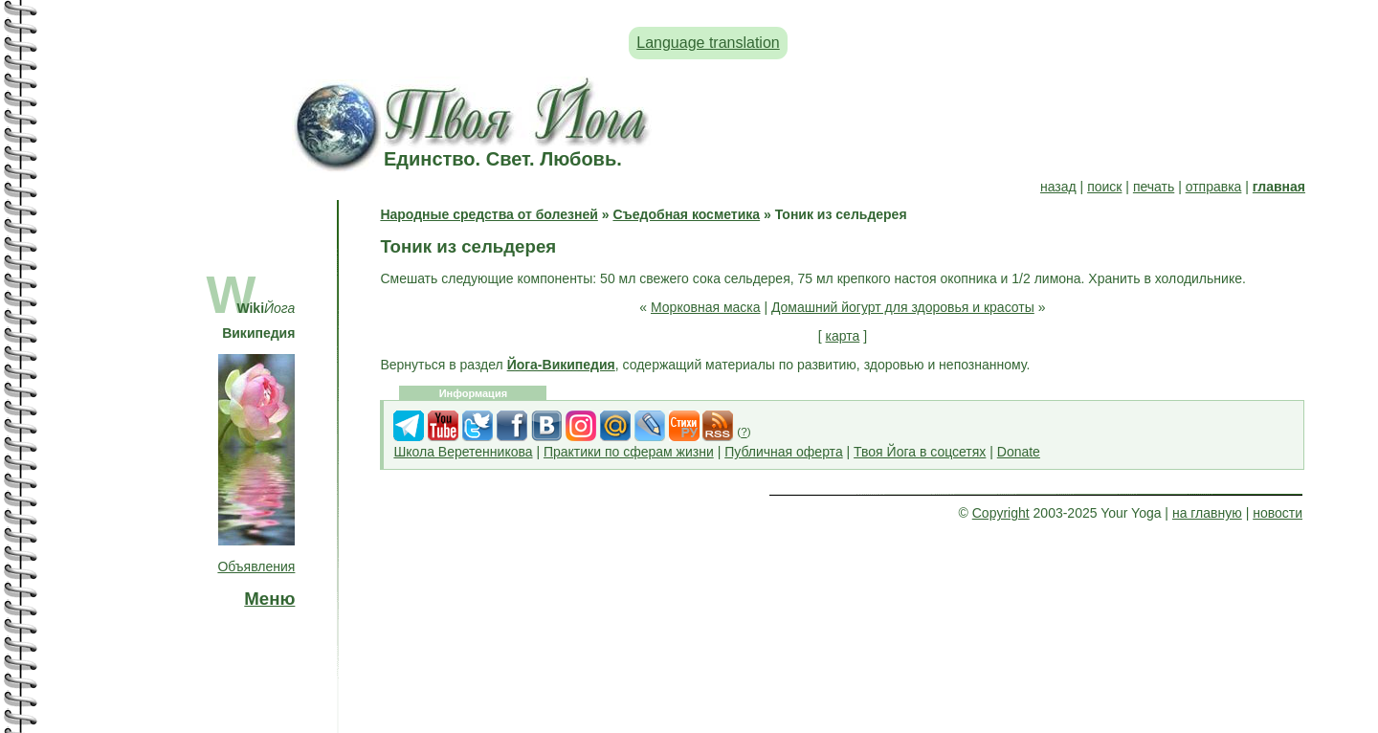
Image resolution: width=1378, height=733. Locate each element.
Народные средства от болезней (488, 214)
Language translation (707, 42)
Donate (1018, 451)
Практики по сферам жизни (629, 451)
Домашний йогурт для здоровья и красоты (902, 307)
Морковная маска (706, 307)
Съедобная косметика (686, 214)
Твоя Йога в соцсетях (920, 451)
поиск (1104, 186)
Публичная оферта (783, 451)
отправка (1214, 186)
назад (1058, 186)
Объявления (256, 566)
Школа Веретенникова (462, 451)
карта (843, 336)
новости (1277, 513)
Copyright (1001, 513)
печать (1153, 186)
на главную (1207, 513)
